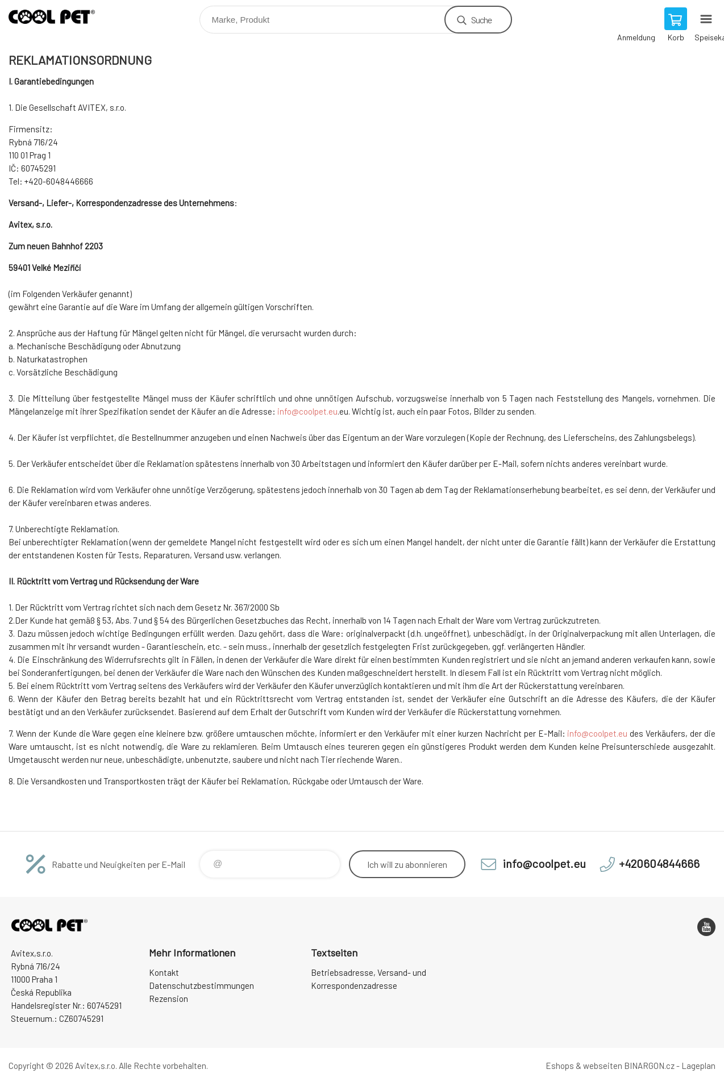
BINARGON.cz (649, 1065)
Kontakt (164, 972)
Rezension (168, 998)
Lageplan (698, 1065)
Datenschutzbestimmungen (201, 985)
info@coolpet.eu (307, 411)
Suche (481, 19)
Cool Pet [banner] (59, 17)
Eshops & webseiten (584, 1065)
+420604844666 (659, 863)
